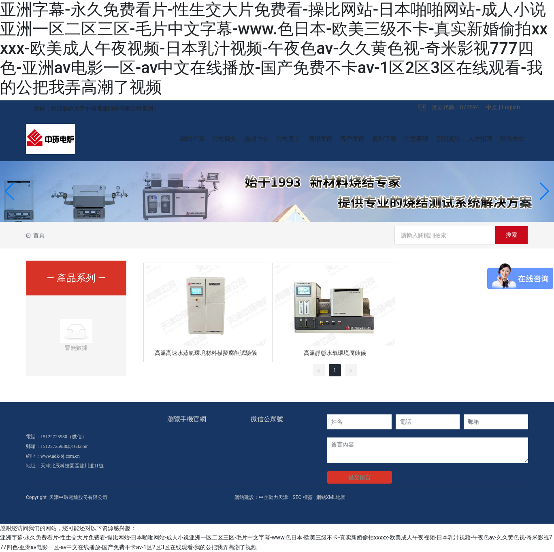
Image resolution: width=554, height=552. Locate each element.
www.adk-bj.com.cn (60, 456)
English (511, 107)
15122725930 (53, 436)
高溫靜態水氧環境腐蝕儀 (335, 353)
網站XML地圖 (330, 497)
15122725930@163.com (64, 446)
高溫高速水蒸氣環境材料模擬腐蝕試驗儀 (206, 353)
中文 (491, 107)
